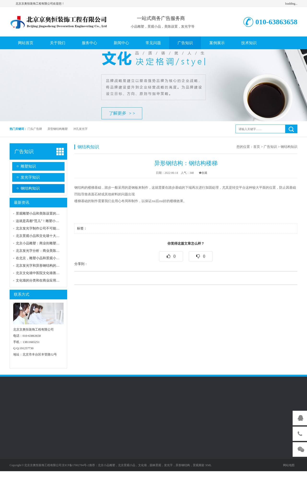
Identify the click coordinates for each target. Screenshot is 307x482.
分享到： (81, 264)
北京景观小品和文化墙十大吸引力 (41, 236)
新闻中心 (121, 43)
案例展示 (217, 43)
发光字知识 (30, 177)
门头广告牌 (35, 129)
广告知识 (185, 43)
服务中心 (89, 43)
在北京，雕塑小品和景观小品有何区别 (44, 258)
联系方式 (21, 294)
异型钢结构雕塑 (57, 129)
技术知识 (249, 43)
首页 (256, 147)
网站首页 (25, 43)
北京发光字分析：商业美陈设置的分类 (44, 251)
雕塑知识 (28, 166)
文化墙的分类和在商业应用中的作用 (43, 280)
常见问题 (153, 43)
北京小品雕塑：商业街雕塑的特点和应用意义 (49, 243)
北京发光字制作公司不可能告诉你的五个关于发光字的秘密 (59, 228)
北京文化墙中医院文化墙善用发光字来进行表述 (51, 273)
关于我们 (57, 43)
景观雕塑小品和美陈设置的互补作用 (43, 213)
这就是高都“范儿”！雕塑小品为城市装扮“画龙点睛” (54, 221)
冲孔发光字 (80, 129)
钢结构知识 (30, 188)
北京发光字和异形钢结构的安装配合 (43, 265)
